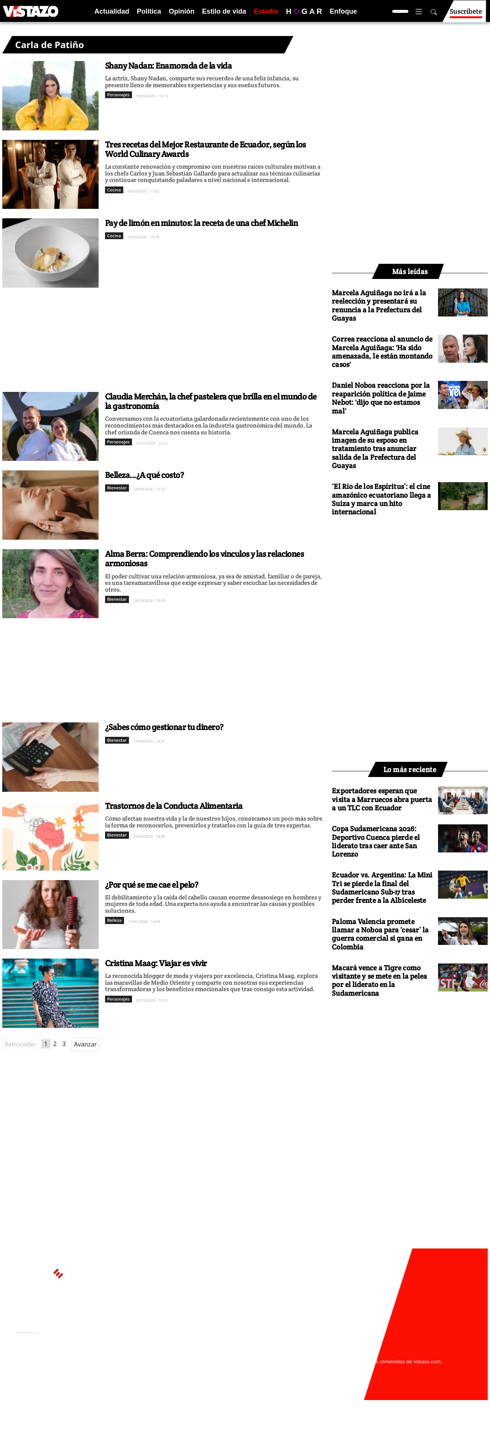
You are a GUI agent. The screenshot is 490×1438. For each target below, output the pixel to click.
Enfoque (343, 11)
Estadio (266, 11)
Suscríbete (466, 14)
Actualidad (111, 11)
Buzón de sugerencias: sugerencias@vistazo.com (160, 1383)
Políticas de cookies (184, 1368)
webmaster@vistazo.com (333, 1353)
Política (149, 11)
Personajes (118, 94)
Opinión (182, 11)
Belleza (114, 920)
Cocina (114, 190)
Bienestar (117, 487)
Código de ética (119, 1376)
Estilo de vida (224, 11)
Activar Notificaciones (54, 1364)
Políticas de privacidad (128, 1368)
